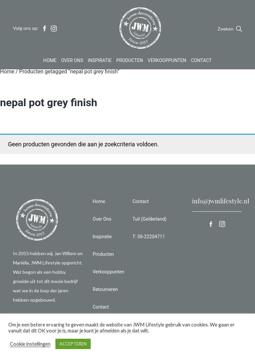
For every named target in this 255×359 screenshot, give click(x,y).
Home (49, 61)
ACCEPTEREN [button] (73, 343)
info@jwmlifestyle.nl (220, 201)
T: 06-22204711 (148, 236)
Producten (129, 61)
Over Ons (72, 61)
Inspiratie (100, 61)
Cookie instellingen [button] (30, 344)
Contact (201, 61)
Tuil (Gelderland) (149, 219)
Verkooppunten (167, 61)
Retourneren (105, 289)
